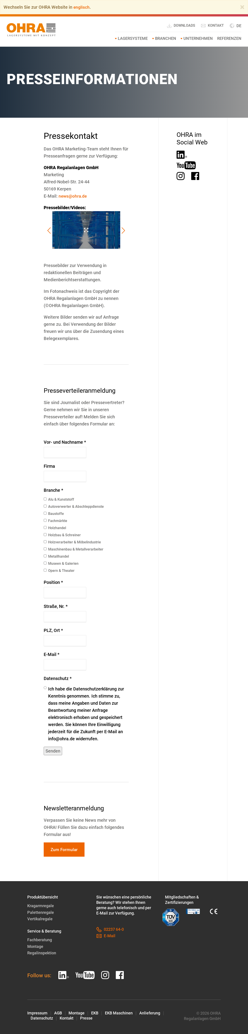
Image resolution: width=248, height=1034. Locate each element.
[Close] (242, 7)
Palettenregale (40, 912)
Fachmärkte (55, 521)
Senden (52, 751)
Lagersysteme (133, 38)
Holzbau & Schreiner (62, 535)
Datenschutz (58, 678)
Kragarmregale (40, 906)
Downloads (181, 25)
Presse (86, 1018)
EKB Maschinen (119, 1012)
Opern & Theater (59, 571)
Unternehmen (198, 38)
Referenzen (229, 38)
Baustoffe (54, 514)
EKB (94, 1012)
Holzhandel (55, 528)
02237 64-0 (110, 930)
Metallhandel (56, 556)
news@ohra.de (73, 195)
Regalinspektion (41, 952)
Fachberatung (39, 939)
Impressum (37, 1012)
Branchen (165, 38)
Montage (35, 946)
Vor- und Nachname (65, 442)
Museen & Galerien (61, 563)
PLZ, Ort (53, 630)
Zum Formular (65, 849)
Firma (49, 466)
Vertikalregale (40, 919)
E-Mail (51, 654)
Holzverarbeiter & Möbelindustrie (72, 542)
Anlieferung (149, 1012)
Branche (53, 490)
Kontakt (212, 25)
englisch (81, 7)
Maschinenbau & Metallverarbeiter (73, 549)
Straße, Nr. (56, 606)
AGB (58, 1012)
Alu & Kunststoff (59, 499)
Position (53, 582)
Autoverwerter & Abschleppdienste (74, 506)
